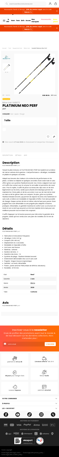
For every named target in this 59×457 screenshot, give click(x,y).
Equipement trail (17, 48)
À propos (6, 403)
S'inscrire (50, 344)
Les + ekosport (8, 408)
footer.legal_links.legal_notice (11, 453)
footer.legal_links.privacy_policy (33, 453)
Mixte (33, 283)
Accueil (4, 48)
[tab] (29, 398)
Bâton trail (27, 48)
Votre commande (9, 398)
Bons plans (55, 20)
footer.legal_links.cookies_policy (11, 454)
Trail (9, 48)
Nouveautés (46, 19)
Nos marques (34, 20)
